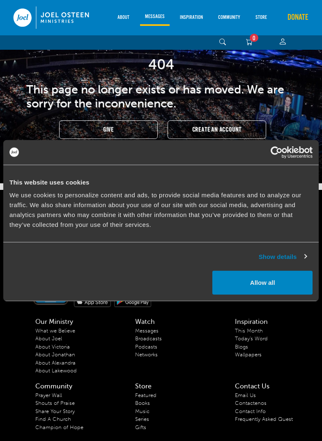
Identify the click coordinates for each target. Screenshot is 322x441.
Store (261, 17)
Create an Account (217, 130)
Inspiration (191, 17)
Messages (155, 17)
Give (108, 130)
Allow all (262, 282)
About (123, 17)
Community (229, 17)
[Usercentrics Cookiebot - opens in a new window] (277, 152)
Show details (278, 256)
